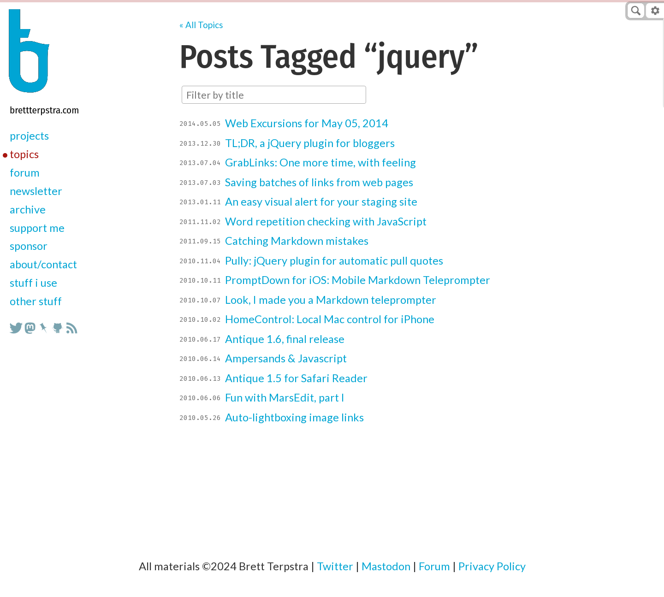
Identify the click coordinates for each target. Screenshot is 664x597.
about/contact (43, 264)
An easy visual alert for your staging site (321, 201)
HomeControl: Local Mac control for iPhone (329, 319)
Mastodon (386, 566)
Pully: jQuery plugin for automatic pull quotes (334, 260)
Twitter (335, 566)
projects (29, 135)
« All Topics (201, 24)
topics (24, 154)
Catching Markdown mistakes (296, 240)
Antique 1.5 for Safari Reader (296, 378)
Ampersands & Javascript (286, 358)
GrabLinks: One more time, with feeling (320, 162)
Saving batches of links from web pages (319, 182)
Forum (434, 566)
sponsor (28, 245)
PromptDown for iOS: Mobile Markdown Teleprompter (357, 279)
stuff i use (33, 282)
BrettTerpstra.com (44, 110)
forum (25, 172)
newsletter (36, 190)
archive (28, 209)
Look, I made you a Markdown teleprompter (330, 299)
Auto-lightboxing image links (294, 417)
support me (37, 227)
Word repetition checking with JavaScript (326, 221)
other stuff (36, 301)
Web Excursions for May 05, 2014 (306, 123)
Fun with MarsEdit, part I (284, 397)
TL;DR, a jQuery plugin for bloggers (310, 142)
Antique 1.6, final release (284, 338)
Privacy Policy (492, 566)
